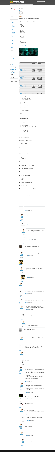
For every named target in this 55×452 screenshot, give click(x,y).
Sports (12, 43)
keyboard (13, 54)
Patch (12, 55)
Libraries (12, 47)
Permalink (21, 220)
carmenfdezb (20, 264)
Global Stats (25, 4)
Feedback (31, 4)
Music (12, 28)
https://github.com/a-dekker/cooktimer (25, 45)
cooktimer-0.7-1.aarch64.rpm (23, 87)
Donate (28, 4)
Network (12, 29)
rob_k (19, 371)
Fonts (11, 46)
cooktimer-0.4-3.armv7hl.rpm (23, 79)
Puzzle (12, 42)
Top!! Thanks (12, 72)
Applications (12, 22)
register (27, 210)
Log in (25, 210)
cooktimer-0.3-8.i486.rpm (23, 69)
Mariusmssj (20, 428)
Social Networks (13, 33)
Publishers (18, 4)
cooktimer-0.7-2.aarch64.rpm (23, 93)
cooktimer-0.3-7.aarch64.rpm (23, 63)
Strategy (12, 44)
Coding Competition (13, 21)
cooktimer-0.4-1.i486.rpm (23, 71)
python (12, 58)
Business (12, 25)
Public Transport (13, 32)
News (15, 4)
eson (21, 226)
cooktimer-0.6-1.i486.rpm (23, 84)
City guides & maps (13, 26)
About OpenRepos (12, 4)
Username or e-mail (13, 9)
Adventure (13, 39)
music (16, 54)
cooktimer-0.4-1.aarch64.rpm (23, 70)
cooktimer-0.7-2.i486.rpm (23, 92)
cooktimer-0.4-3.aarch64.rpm (23, 77)
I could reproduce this (13, 76)
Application (13, 23)
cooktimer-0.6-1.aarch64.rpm (23, 85)
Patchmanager (13, 56)
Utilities (12, 36)
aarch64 (12, 51)
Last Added (22, 4)
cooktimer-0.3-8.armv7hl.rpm (23, 68)
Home (10, 6)
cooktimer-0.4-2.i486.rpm (23, 76)
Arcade (12, 40)
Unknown (12, 35)
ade (20, 218)
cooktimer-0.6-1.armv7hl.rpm (23, 86)
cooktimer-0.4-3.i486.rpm (23, 78)
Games (11, 37)
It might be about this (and (13, 75)
